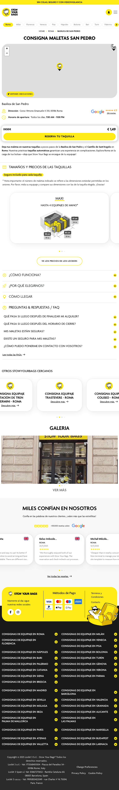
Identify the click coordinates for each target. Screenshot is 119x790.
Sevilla (41, 699)
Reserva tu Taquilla (59, 136)
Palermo (108, 24)
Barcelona (68, 694)
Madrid (42, 690)
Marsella (102, 729)
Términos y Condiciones (97, 595)
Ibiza (40, 712)
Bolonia (77, 24)
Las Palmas (68, 721)
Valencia (102, 699)
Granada (102, 706)
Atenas (41, 738)
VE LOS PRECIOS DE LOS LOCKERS (59, 261)
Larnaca (102, 744)
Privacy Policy (79, 773)
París (40, 729)
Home (42, 31)
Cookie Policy (95, 773)
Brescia (41, 682)
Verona (101, 670)
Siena (40, 676)
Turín (97, 24)
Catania (42, 670)
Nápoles (64, 24)
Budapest (102, 738)
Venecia (43, 24)
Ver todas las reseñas (59, 576)
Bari (87, 24)
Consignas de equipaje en (19, 634)
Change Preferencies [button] (87, 767)
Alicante (102, 712)
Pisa (53, 24)
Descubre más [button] (10, 406)
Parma (100, 676)
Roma (8, 24)
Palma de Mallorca (15, 721)
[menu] (115, 12)
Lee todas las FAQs (13, 355)
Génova (101, 664)
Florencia (30, 24)
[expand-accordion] (53, 634)
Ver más (59, 490)
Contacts (95, 602)
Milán (18, 24)
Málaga (42, 706)
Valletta (42, 744)
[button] (114, 47)
